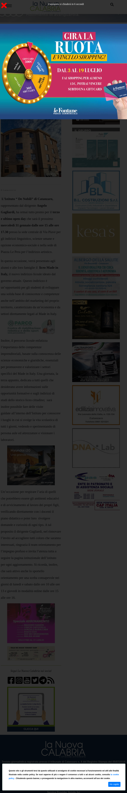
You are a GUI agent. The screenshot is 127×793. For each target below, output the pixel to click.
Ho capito (114, 784)
